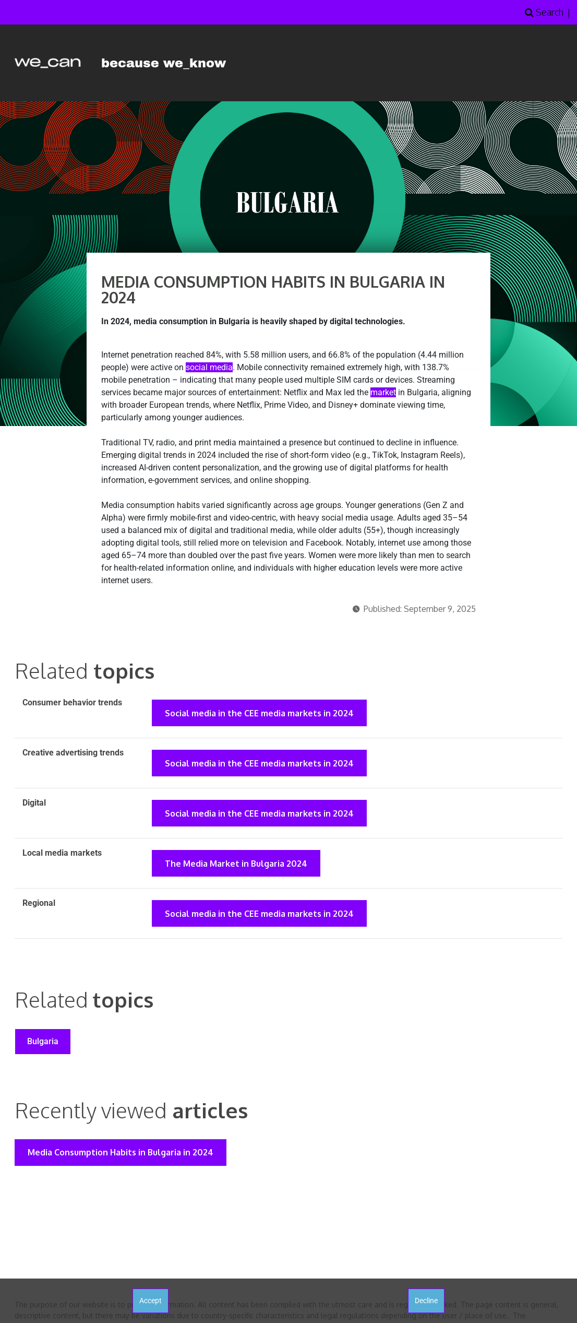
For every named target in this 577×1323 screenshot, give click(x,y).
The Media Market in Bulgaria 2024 (236, 865)
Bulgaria (43, 1044)
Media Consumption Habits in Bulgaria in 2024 (121, 1155)
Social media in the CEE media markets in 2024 (259, 713)
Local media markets (62, 854)
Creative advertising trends (73, 753)
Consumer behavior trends (72, 702)
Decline (426, 1300)
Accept (150, 1300)
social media (209, 367)
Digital (34, 804)
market (383, 392)
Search (544, 12)
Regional (38, 905)
